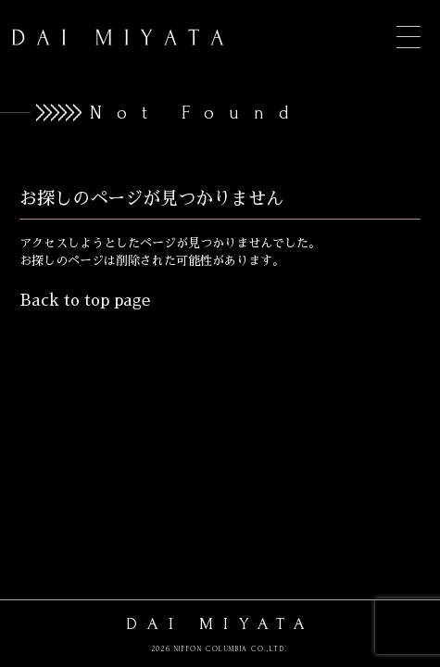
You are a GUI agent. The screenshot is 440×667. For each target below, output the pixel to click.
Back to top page (84, 300)
